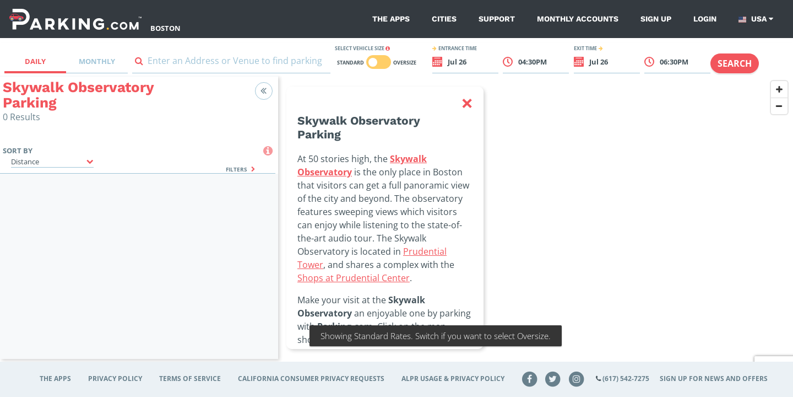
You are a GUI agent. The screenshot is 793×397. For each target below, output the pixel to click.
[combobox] (231, 63)
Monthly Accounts (577, 18)
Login (704, 18)
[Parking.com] (75, 19)
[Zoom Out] (779, 106)
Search (735, 63)
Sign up (655, 18)
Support (497, 18)
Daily (35, 61)
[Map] (535, 224)
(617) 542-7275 (625, 378)
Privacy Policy (115, 378)
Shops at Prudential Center (353, 278)
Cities (444, 18)
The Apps (391, 18)
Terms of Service (190, 378)
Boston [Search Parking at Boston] (165, 28)
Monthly (97, 61)
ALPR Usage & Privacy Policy (452, 378)
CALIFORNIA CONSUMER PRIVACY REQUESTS (311, 378)
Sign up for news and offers (714, 378)
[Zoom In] (779, 89)
